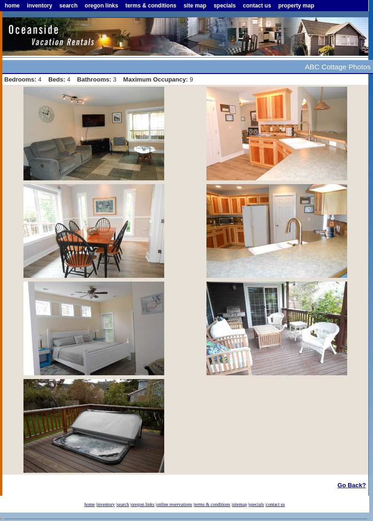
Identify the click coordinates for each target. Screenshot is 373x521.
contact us (257, 5)
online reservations (174, 504)
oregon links (101, 5)
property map (296, 5)
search (69, 5)
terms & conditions (150, 5)
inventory (39, 5)
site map (194, 5)
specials (224, 5)
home (12, 5)
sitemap (239, 504)
